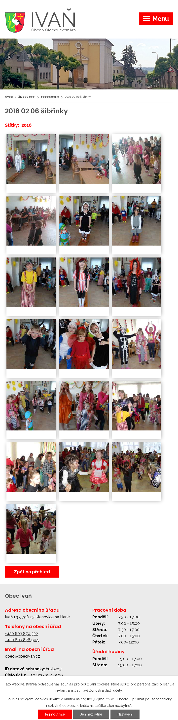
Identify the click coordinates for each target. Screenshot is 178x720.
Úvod (9, 96)
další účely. (114, 690)
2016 (26, 125)
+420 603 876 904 (22, 639)
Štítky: (12, 125)
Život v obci (26, 96)
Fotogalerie (50, 96)
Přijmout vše (55, 714)
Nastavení (125, 714)
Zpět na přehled (32, 571)
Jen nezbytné (91, 714)
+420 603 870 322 (21, 633)
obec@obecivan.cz (22, 656)
